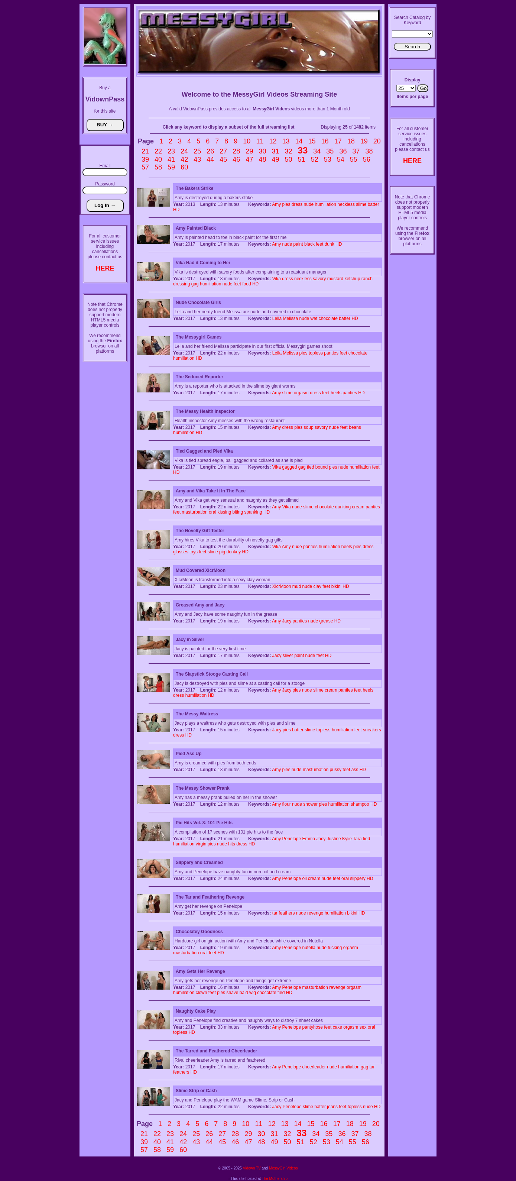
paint (298, 244)
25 (197, 151)
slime (361, 204)
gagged (289, 467)
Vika (276, 278)
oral (212, 512)
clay (317, 586)
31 (275, 151)
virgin (201, 844)
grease (326, 621)
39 (145, 159)
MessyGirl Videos (283, 1168)
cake (337, 1027)
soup (309, 427)
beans (355, 427)
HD (176, 209)
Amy (276, 204)
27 (223, 151)
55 (353, 159)
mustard (335, 278)
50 (288, 159)
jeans (332, 1106)
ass (354, 769)
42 (184, 159)
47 (249, 159)
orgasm (301, 392)
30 (262, 151)
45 (223, 159)
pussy (335, 769)
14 (299, 141)
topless (316, 353)
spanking (253, 512)
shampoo (360, 804)
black (309, 244)
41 (171, 159)
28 (236, 151)
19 (364, 141)
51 (301, 159)
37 (356, 151)
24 (184, 151)
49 (275, 159)
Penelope (291, 838)
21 (145, 151)
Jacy (286, 621)
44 (210, 159)
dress (297, 204)
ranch (367, 278)
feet (319, 244)
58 (158, 167)
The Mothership (275, 1179)
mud (296, 586)
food (246, 284)
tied (310, 467)
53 (327, 159)
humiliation (325, 204)
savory (319, 278)
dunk (329, 244)
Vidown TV (252, 1168)
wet (314, 318)
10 (246, 141)
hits (231, 844)
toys (193, 551)
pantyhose (312, 1027)
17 (338, 141)
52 (314, 159)
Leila (277, 318)
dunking (343, 506)
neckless (346, 204)
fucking (335, 947)
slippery (357, 878)
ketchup (352, 278)
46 (236, 159)
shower (310, 804)
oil (304, 878)
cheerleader (314, 1067)
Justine (334, 838)
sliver (288, 655)
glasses (180, 551)
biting (237, 512)
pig (222, 551)
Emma (308, 838)
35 (330, 151)
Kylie (347, 838)
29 (249, 151)
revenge (315, 913)
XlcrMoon (281, 586)
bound (321, 467)
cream (358, 506)
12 (272, 141)
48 (262, 159)
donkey (233, 551)
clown (201, 992)
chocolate (328, 318)
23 (171, 151)
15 (312, 141)
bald (244, 992)
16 (325, 141)
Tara (357, 838)
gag (195, 284)
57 (145, 167)
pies (286, 204)
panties (331, 353)
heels (336, 392)
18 (351, 141)
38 (369, 151)
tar (275, 913)
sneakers (372, 729)
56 (366, 159)
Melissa (290, 318)
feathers (287, 913)
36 (343, 151)
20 (377, 141)
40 (158, 159)
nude (309, 204)
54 (340, 159)
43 (197, 159)
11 (259, 141)
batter (373, 204)
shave (232, 992)
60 (184, 167)
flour (286, 804)
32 (288, 151)
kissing (224, 512)
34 (317, 151)
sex (363, 1027)
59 (171, 167)
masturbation (194, 512)
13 (285, 141)
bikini (336, 586)
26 (210, 151)
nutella (308, 947)
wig (252, 992)
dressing (181, 284)
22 (158, 151)
